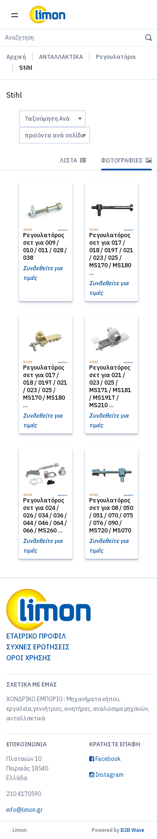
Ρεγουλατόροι (116, 57)
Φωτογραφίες (126, 160)
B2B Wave (132, 830)
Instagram (106, 774)
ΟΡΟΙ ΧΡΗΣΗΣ (28, 658)
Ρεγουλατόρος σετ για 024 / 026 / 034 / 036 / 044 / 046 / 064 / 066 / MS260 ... (45, 515)
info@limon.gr (24, 810)
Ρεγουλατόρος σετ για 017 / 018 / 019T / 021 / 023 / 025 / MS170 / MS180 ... (111, 253)
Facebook (105, 759)
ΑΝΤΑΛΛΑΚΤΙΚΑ (61, 57)
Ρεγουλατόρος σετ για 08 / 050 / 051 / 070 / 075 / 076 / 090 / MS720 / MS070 (111, 515)
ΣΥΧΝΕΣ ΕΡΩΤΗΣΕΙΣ (37, 647)
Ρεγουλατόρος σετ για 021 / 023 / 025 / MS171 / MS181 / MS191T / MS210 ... (110, 386)
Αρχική (16, 57)
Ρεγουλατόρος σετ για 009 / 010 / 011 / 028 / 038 (45, 246)
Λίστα (73, 160)
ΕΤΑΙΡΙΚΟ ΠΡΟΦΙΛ (36, 636)
